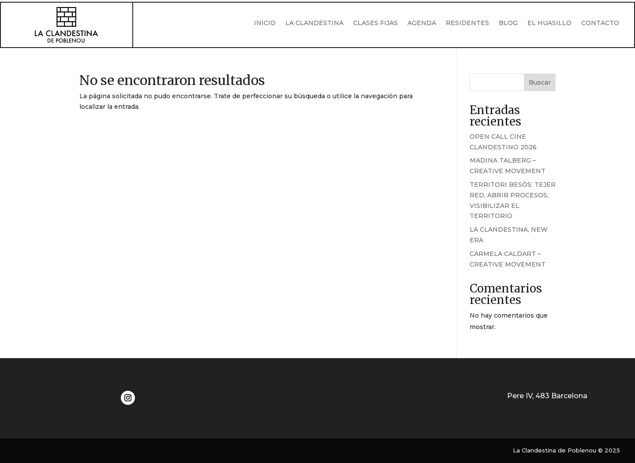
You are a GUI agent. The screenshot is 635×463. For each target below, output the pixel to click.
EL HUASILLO (549, 23)
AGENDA (421, 23)
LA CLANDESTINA (314, 23)
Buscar (540, 82)
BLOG (508, 23)
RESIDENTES (467, 23)
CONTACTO (600, 23)
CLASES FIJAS (375, 23)
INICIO (265, 23)
